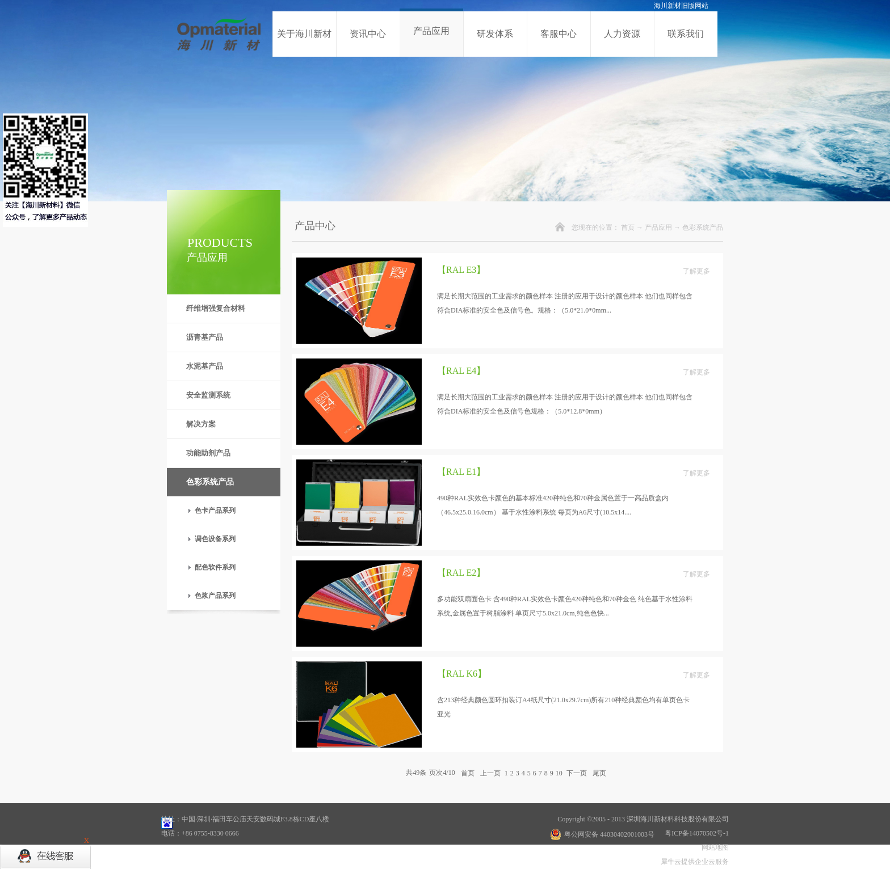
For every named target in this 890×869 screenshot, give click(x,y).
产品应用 (658, 227)
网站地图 (713, 847)
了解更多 (696, 271)
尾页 (599, 773)
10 (559, 773)
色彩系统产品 (702, 227)
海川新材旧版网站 (681, 6)
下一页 (576, 773)
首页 (628, 227)
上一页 (490, 773)
